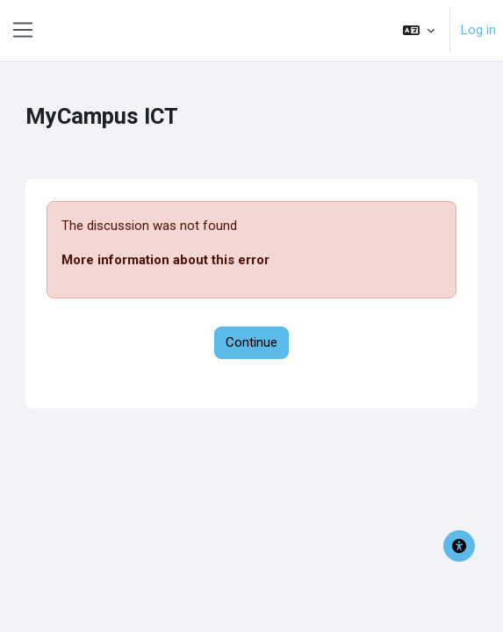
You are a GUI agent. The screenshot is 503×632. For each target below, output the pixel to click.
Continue (251, 342)
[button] (419, 30)
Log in (478, 30)
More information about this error (165, 260)
